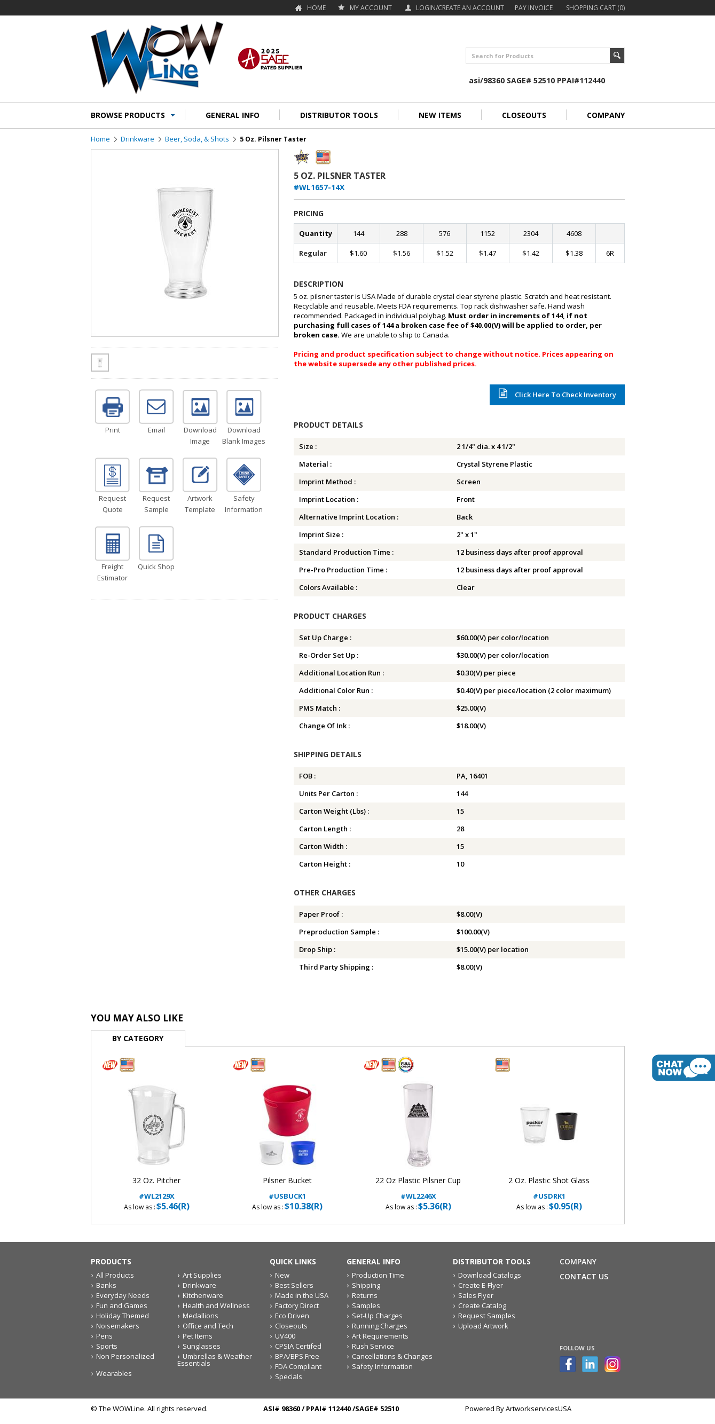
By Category (137, 1038)
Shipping (366, 1285)
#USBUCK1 (287, 1188)
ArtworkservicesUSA (538, 1408)
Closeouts (291, 1326)
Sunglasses (202, 1346)
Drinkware (137, 139)
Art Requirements (380, 1336)
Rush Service (373, 1346)
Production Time (378, 1275)
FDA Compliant (298, 1366)
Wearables (114, 1373)
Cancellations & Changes (392, 1356)
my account (371, 7)
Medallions (200, 1315)
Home (316, 7)
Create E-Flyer (480, 1285)
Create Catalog (482, 1305)
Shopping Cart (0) (595, 7)
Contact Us (584, 1276)
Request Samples (486, 1315)
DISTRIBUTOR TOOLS (339, 115)
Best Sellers (294, 1285)
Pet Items (198, 1336)
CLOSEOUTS (524, 115)
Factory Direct (297, 1305)
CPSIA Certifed (298, 1346)
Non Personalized (125, 1356)
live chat (683, 1068)
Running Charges (379, 1326)
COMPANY (606, 115)
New (282, 1275)
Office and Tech (208, 1326)
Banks (106, 1285)
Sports (106, 1346)
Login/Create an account (460, 7)
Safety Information (382, 1366)
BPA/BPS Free (297, 1356)
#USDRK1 (549, 1188)
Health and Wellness (216, 1305)
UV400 (285, 1336)
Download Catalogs (489, 1275)
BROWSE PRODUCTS (128, 115)
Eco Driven (292, 1315)
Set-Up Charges (377, 1315)
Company (578, 1261)
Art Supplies (202, 1275)
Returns (365, 1295)
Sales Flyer (475, 1295)
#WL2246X (418, 1188)
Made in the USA (301, 1295)
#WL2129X (157, 1188)
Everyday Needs (123, 1295)
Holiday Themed (122, 1315)
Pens (104, 1336)
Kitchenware (203, 1295)
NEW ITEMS (440, 115)
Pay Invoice (534, 7)
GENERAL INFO (233, 115)
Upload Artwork (483, 1326)
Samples (366, 1305)
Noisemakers (117, 1326)
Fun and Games (121, 1305)
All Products (115, 1275)
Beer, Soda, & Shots (197, 139)
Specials (288, 1376)
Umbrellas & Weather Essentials (214, 1359)
